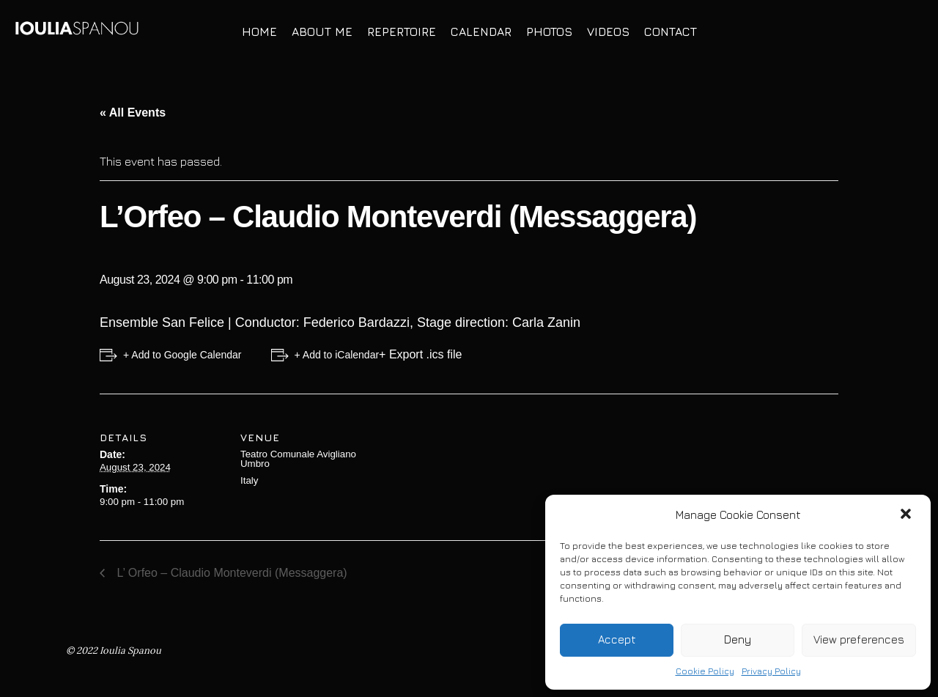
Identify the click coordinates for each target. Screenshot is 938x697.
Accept (617, 639)
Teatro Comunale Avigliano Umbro (298, 459)
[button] (907, 515)
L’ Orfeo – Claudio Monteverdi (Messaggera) (230, 573)
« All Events (133, 112)
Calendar (481, 31)
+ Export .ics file (420, 354)
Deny (737, 639)
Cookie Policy (705, 670)
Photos (549, 31)
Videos (608, 31)
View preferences (858, 639)
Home (259, 31)
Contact (670, 31)
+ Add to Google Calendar (182, 355)
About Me (322, 31)
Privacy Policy (771, 670)
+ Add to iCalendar (337, 355)
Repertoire (401, 31)
